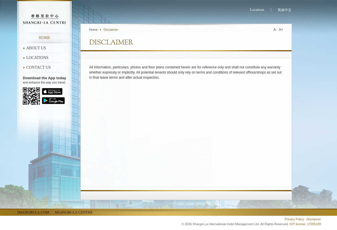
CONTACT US (38, 67)
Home (44, 38)
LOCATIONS (37, 58)
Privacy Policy (294, 219)
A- (275, 30)
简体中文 (284, 10)
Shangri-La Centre (74, 212)
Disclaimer (110, 29)
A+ (281, 30)
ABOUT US (36, 48)
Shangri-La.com (33, 212)
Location (257, 10)
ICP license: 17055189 (305, 224)
